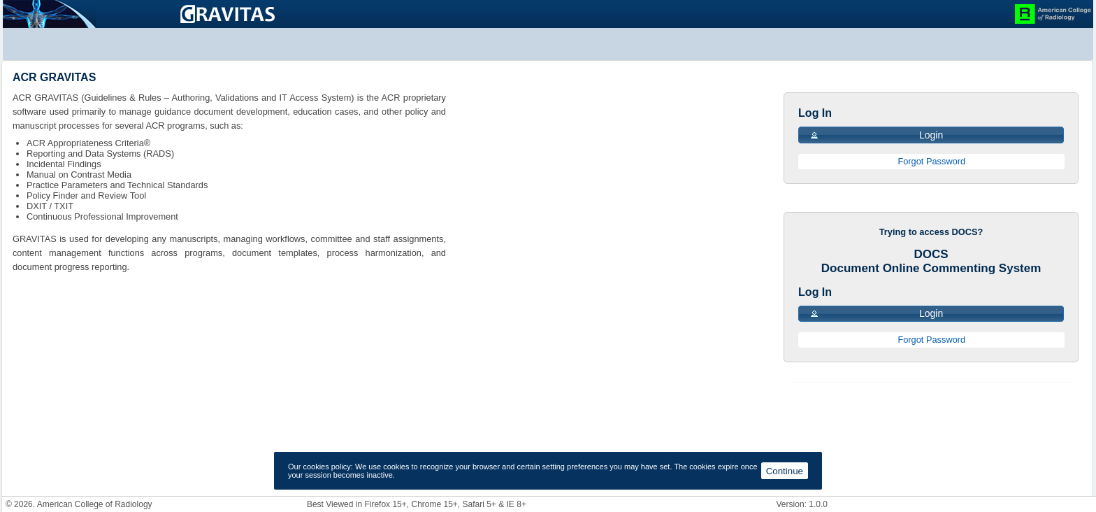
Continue (784, 471)
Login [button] (876, 135)
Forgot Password (931, 161)
